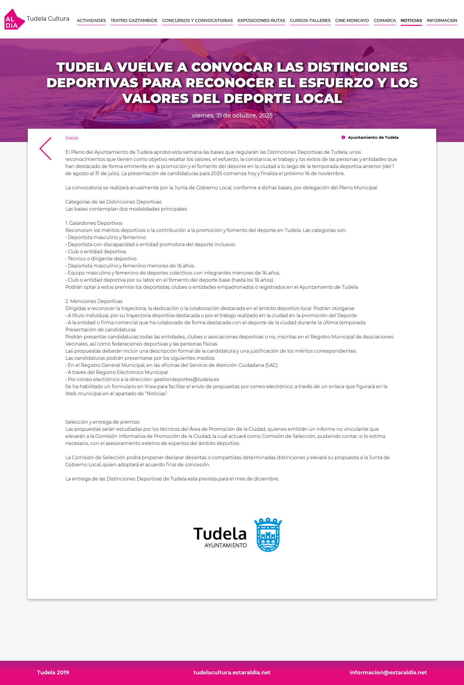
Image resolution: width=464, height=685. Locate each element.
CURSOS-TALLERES (310, 20)
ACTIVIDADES (91, 20)
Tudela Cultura (37, 19)
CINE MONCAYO (352, 20)
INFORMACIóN (442, 20)
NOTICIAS (411, 20)
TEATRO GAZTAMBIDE (134, 20)
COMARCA (385, 20)
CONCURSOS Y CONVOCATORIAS (197, 20)
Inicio (71, 138)
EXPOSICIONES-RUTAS (261, 20)
